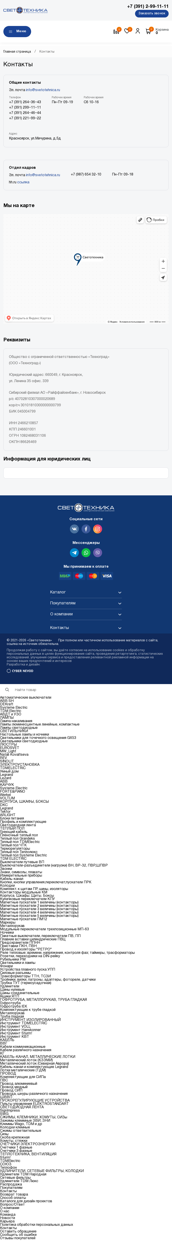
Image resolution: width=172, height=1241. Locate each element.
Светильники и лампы (17, 963)
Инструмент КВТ (14, 1037)
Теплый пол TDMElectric (20, 843)
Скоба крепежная (15, 1138)
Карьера (7, 1222)
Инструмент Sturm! (16, 1034)
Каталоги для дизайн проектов (26, 1202)
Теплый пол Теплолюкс (19, 853)
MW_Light (8, 752)
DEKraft (6, 705)
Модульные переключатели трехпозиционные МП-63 (44, 930)
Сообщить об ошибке (18, 1235)
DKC (4, 806)
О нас (4, 1212)
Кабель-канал (11, 880)
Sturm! (5, 1158)
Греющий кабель (14, 832)
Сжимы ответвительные (20, 1131)
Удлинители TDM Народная (23, 1175)
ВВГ (3, 1044)
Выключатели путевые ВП (22, 863)
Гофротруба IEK (13, 1007)
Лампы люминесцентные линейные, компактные (40, 725)
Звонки (6, 869)
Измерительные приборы (21, 876)
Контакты (8, 1192)
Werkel (5, 796)
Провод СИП (11, 1091)
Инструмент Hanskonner (20, 1031)
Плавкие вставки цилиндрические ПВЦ (33, 940)
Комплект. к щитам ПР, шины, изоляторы (34, 890)
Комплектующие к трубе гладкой (28, 1010)
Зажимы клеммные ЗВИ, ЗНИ (25, 1121)
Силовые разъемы (15, 974)
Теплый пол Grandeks (17, 839)
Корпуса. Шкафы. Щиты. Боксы (27, 896)
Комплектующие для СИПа (23, 1078)
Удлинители (9, 987)
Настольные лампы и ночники (24, 735)
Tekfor (5, 812)
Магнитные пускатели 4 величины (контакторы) (39, 913)
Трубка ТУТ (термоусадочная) (25, 984)
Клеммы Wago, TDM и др (21, 1125)
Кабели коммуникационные (22, 1047)
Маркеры (7, 923)
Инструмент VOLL (15, 1027)
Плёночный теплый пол (19, 836)
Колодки (7, 886)
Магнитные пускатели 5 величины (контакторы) (39, 916)
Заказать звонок (151, 13)
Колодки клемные (15, 1128)
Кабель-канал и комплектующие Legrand (34, 1068)
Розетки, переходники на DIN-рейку (30, 957)
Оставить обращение (18, 1232)
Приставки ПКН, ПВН (18, 947)
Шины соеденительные (19, 994)
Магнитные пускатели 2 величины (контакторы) (39, 906)
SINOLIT (7, 762)
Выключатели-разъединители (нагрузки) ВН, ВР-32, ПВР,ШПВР (54, 866)
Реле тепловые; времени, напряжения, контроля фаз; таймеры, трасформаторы (67, 953)
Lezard (5, 779)
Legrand (6, 775)
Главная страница (17, 52)
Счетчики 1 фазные (16, 1148)
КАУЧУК (7, 785)
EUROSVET (9, 749)
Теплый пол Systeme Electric (23, 856)
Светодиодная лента (18, 826)
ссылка (23, 183)
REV (3, 759)
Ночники (7, 933)
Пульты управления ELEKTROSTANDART (34, 1104)
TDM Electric (10, 712)
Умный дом (9, 772)
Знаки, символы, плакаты (21, 873)
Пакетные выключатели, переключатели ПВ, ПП (40, 937)
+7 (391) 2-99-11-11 (148, 7)
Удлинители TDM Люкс (19, 1182)
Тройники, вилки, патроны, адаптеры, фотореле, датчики (48, 980)
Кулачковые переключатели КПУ (27, 900)
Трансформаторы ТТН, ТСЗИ (25, 977)
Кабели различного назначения (25, 1051)
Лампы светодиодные (19, 728)
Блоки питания (12, 819)
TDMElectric (10, 1162)
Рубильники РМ (13, 960)
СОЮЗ (5, 1165)
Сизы (4, 1135)
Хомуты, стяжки (13, 1141)
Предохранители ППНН (20, 943)
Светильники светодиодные (24, 742)
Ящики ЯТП (9, 997)
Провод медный (14, 1088)
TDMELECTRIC (13, 769)
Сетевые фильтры (15, 1178)
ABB (4, 782)
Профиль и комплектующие (23, 822)
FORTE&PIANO (12, 792)
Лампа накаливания (16, 722)
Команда (7, 1215)
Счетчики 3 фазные (16, 1151)
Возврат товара (14, 1195)
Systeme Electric (14, 708)
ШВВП (6, 1098)
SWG (4, 1115)
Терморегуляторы (15, 849)
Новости (7, 1219)
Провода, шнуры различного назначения (34, 1094)
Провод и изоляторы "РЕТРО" (26, 950)
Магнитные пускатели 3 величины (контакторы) (39, 910)
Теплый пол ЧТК (13, 846)
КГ (2, 1054)
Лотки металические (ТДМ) (23, 1071)
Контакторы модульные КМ (23, 893)
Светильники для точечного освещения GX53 (38, 738)
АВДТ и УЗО (10, 715)
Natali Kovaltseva (14, 755)
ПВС (4, 1081)
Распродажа (11, 1185)
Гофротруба (10, 1004)
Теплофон (8, 1168)
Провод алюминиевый (18, 1084)
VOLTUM (7, 799)
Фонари (6, 967)
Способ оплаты (13, 1198)
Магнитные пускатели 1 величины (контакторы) (39, 903)
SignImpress (10, 1111)
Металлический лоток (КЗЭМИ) (26, 1061)
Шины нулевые (12, 990)
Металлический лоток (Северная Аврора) (34, 1064)
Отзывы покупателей (17, 1239)
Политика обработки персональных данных (36, 1225)
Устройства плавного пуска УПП (27, 970)
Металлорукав (12, 927)
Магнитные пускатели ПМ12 (23, 920)
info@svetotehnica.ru (43, 91)
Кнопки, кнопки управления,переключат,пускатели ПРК (45, 883)
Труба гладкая (12, 1017)
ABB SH (7, 702)
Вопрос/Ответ (12, 1205)
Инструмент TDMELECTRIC (23, 1024)
